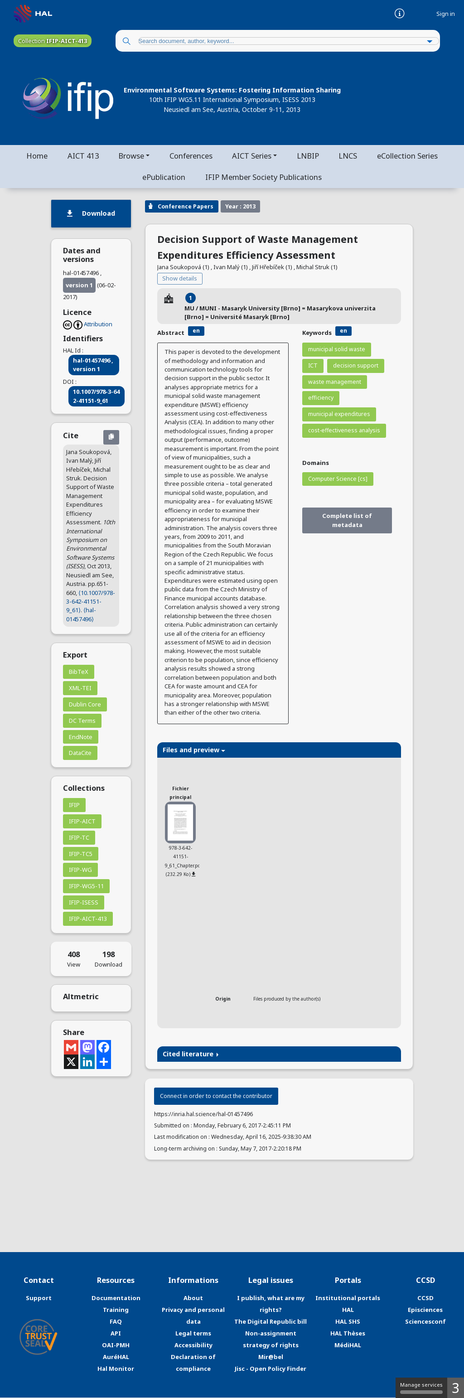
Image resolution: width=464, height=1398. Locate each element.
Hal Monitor (115, 1369)
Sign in (445, 14)
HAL (348, 1310)
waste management (334, 382)
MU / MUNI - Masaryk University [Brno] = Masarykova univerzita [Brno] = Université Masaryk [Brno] (280, 313)
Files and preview (194, 750)
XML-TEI (80, 688)
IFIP (74, 806)
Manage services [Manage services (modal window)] (421, 1387)
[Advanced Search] (429, 42)
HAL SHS (347, 1322)
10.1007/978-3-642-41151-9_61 (96, 396)
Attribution (98, 324)
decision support (355, 366)
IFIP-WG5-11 (86, 887)
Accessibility (193, 1345)
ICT (313, 366)
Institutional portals (347, 1299)
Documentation (116, 1299)
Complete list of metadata (347, 521)
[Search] (127, 41)
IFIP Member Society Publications (263, 177)
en (196, 331)
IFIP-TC (79, 838)
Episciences (425, 1310)
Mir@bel (270, 1357)
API (116, 1334)
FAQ (116, 1322)
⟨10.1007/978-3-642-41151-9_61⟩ (90, 602)
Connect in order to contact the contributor (216, 1097)
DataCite (80, 754)
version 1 (79, 285)
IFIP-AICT (82, 822)
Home (36, 155)
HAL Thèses (347, 1334)
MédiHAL (347, 1345)
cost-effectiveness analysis (344, 431)
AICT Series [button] (252, 155)
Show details (179, 279)
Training (116, 1310)
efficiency (321, 398)
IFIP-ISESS (83, 903)
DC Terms (82, 721)
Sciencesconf (425, 1322)
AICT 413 (82, 155)
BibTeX (78, 672)
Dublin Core (85, 705)
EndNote (80, 737)
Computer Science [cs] (337, 479)
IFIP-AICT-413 (88, 919)
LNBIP (308, 155)
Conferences (191, 155)
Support (39, 1299)
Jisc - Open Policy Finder (270, 1369)
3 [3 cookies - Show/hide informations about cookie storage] (455, 1388)
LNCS (348, 155)
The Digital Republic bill (270, 1322)
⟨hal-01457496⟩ (81, 615)
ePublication (163, 177)
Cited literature (191, 1054)
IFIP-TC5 (80, 854)
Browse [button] (131, 155)
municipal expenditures (339, 415)
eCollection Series (408, 155)
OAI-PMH (116, 1345)
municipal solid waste (336, 349)
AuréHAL (116, 1357)
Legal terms (193, 1334)
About (193, 1299)
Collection (52, 41)
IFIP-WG (80, 870)
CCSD (425, 1299)
